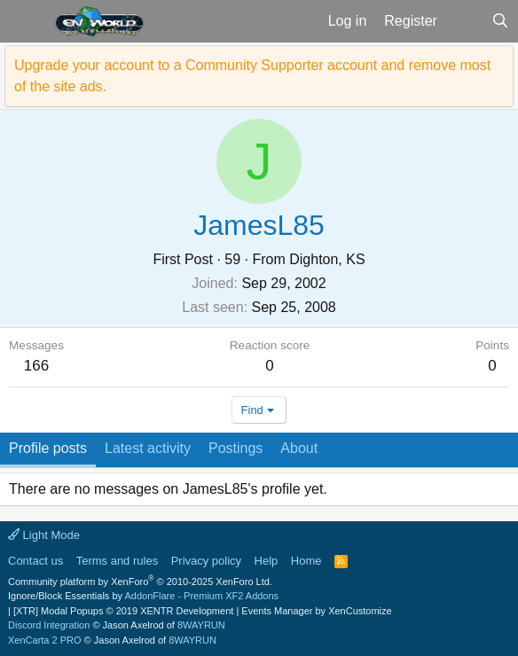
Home (306, 560)
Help (267, 560)
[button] (25, 21)
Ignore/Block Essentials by (143, 595)
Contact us (35, 560)
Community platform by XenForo (140, 581)
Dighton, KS (327, 259)
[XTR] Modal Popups (123, 610)
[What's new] (464, 21)
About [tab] (299, 448)
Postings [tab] (235, 448)
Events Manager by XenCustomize (316, 610)
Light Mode (44, 535)
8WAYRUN (201, 625)
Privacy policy (206, 560)
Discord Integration (49, 625)
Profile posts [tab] (48, 448)
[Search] (500, 21)
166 (36, 365)
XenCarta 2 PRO (45, 640)
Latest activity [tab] (148, 448)
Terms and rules (117, 560)
